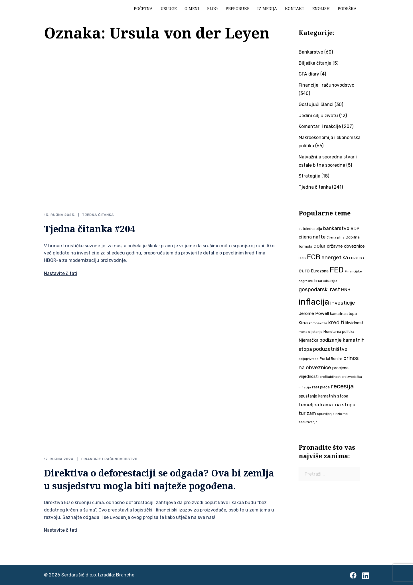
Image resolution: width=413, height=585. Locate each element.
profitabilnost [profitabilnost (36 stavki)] (330, 377)
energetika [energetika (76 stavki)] (334, 257)
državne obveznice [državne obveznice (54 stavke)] (346, 246)
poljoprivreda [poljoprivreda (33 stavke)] (309, 359)
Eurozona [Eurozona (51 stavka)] (320, 271)
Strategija (309, 176)
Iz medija (267, 8)
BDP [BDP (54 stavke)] (355, 228)
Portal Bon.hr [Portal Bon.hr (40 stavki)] (331, 358)
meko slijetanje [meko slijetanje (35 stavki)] (310, 332)
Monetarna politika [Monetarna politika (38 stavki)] (338, 332)
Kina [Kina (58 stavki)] (303, 322)
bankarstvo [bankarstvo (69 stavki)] (336, 228)
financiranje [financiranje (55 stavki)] (325, 280)
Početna (143, 8)
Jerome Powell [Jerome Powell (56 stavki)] (314, 313)
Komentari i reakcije (320, 126)
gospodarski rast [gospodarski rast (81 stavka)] (319, 289)
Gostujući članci (316, 104)
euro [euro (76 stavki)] (304, 271)
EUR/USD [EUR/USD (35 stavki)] (356, 258)
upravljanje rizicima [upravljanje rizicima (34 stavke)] (332, 414)
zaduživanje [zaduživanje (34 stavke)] (308, 422)
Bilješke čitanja (315, 63)
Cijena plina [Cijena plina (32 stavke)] (336, 237)
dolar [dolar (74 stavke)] (319, 246)
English (321, 8)
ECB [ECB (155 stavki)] (313, 257)
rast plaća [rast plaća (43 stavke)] (321, 387)
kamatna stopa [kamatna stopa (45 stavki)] (343, 313)
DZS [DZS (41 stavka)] (302, 258)
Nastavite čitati (60, 273)
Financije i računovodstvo (109, 459)
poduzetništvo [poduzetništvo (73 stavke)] (330, 349)
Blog (212, 8)
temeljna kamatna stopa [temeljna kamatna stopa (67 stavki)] (327, 404)
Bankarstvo (311, 52)
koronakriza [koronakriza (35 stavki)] (318, 323)
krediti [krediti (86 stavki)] (336, 322)
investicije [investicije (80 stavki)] (342, 303)
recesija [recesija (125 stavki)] (342, 386)
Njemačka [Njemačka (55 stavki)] (308, 340)
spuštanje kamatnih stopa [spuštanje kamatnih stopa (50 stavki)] (323, 396)
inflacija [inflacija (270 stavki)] (314, 302)
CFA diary (309, 74)
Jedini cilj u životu (318, 115)
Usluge (169, 8)
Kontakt (294, 8)
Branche (125, 575)
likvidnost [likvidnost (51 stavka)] (354, 322)
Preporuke (237, 8)
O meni (192, 8)
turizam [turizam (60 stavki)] (307, 413)
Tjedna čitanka (98, 215)
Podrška (347, 8)
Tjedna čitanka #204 (89, 229)
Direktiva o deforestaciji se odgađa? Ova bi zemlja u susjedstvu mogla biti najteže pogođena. (159, 479)
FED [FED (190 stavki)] (337, 269)
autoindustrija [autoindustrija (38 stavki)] (310, 229)
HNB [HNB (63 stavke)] (346, 289)
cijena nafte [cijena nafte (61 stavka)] (312, 237)
